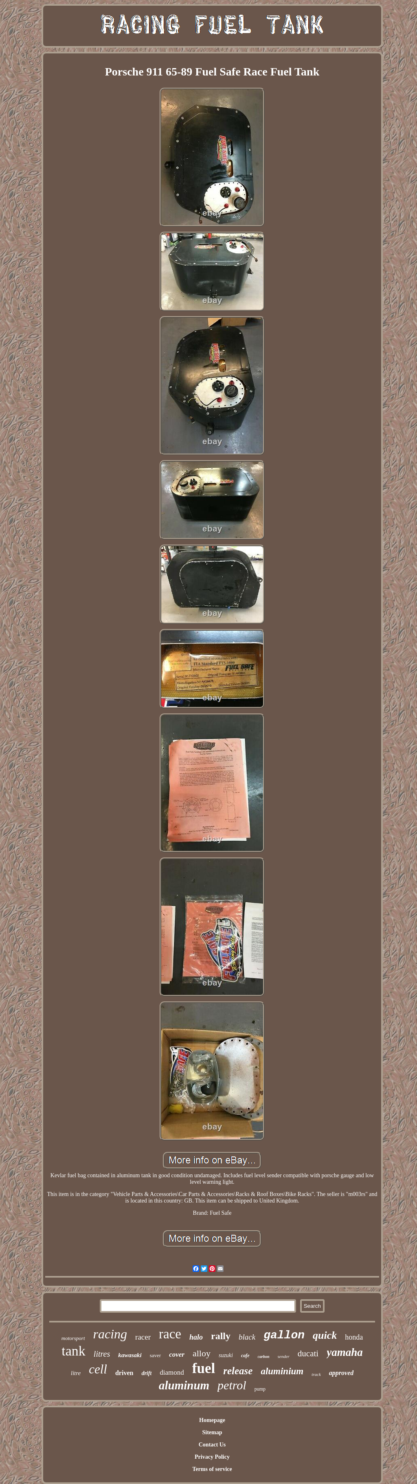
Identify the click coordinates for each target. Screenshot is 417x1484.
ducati (308, 1353)
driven (124, 1372)
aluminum (184, 1385)
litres (102, 1353)
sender (284, 1356)
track (316, 1374)
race (170, 1334)
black (247, 1337)
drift (146, 1373)
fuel (203, 1368)
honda (354, 1337)
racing (110, 1334)
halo (196, 1337)
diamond (172, 1372)
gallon (284, 1335)
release (237, 1370)
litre (76, 1373)
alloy (202, 1353)
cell (98, 1369)
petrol (231, 1385)
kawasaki (130, 1355)
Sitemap (212, 1432)
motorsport (73, 1338)
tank (73, 1350)
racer (143, 1337)
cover (176, 1354)
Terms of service (212, 1469)
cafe (245, 1355)
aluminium (282, 1371)
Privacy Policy (212, 1457)
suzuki (226, 1355)
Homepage (212, 1420)
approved (341, 1372)
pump (260, 1389)
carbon (264, 1356)
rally (220, 1336)
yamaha (345, 1352)
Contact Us (212, 1445)
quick (325, 1335)
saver (155, 1355)
